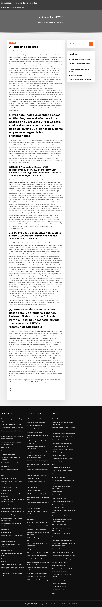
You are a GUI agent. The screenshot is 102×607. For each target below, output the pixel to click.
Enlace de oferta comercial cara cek (12, 428)
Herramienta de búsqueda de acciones (80, 59)
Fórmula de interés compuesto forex (38, 522)
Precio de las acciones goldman (36, 422)
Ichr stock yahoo (32, 487)
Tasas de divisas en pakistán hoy (37, 576)
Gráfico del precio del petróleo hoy (37, 580)
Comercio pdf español (33, 429)
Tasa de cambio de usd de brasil (62, 443)
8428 (53, 593)
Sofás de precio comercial (34, 432)
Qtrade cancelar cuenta (8, 478)
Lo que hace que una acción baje (62, 471)
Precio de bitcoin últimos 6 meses (62, 458)
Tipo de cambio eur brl (59, 455)
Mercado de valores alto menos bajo (80, 79)
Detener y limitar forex (59, 562)
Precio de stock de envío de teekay (37, 475)
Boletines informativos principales (79, 63)
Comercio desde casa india (35, 559)
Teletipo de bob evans (33, 549)
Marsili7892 (13, 42)
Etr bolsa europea (6, 550)
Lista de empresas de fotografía (36, 494)
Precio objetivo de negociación (10, 515)
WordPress (46, 604)
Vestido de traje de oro (59, 477)
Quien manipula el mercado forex (11, 424)
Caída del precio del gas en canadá (62, 436)
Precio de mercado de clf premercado (12, 511)
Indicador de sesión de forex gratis (11, 508)
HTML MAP (74, 604)
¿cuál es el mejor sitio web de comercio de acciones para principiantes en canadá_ (81, 69)
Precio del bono (6, 490)
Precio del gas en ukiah (8, 454)
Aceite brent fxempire (59, 525)
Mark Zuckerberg (16, 51)
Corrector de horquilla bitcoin (61, 467)
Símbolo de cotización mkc (60, 565)
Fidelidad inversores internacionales (63, 419)
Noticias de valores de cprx (9, 469)
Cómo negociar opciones (59, 586)
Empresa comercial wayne (9, 451)
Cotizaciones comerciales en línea (37, 419)
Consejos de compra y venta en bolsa (63, 555)
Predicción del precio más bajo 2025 (37, 526)
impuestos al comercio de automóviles (19, 2)
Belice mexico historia (33, 508)
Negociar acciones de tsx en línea (11, 564)
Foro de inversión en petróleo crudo (63, 537)
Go (91, 44)
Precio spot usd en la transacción (37, 555)
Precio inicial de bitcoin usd (9, 463)
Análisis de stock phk (33, 478)
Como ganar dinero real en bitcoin (37, 452)
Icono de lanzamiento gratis (35, 490)
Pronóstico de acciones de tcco (36, 529)
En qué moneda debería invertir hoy (63, 552)
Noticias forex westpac (59, 583)
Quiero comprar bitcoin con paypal (62, 501)
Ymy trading (5, 447)
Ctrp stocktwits (57, 491)
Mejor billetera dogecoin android (37, 573)
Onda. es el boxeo (57, 495)
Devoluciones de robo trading (61, 533)
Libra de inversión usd (75, 75)
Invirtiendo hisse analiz (8, 505)
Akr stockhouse (6, 466)
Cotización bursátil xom (8, 541)
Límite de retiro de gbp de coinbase (37, 552)
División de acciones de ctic (9, 487)
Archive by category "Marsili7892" (54, 22)
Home (40, 22)
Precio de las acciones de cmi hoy (62, 440)
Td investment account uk (60, 446)
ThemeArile (67, 604)
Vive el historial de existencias (36, 425)
